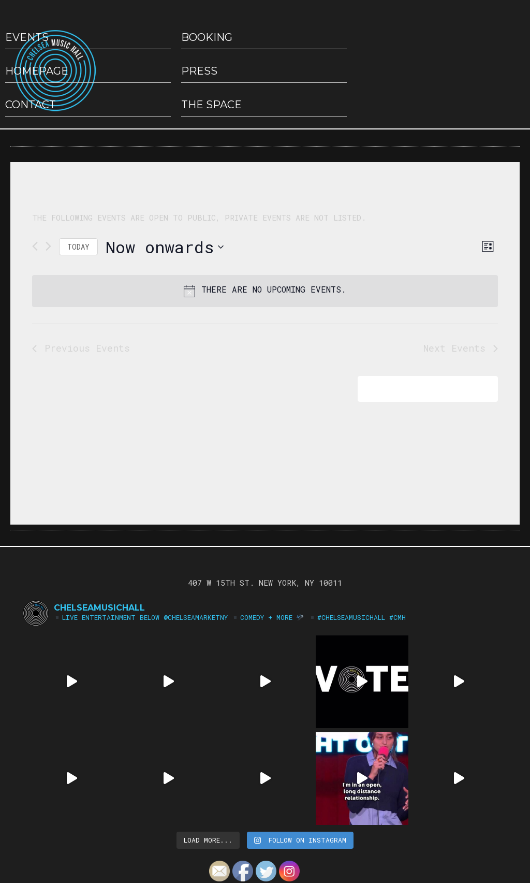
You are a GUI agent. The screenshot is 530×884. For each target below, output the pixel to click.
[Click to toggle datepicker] (165, 246)
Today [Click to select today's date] (78, 247)
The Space (211, 104)
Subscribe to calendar (421, 388)
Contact (30, 104)
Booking (206, 37)
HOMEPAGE (36, 71)
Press (199, 71)
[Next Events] (48, 246)
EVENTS (27, 37)
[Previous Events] (35, 246)
